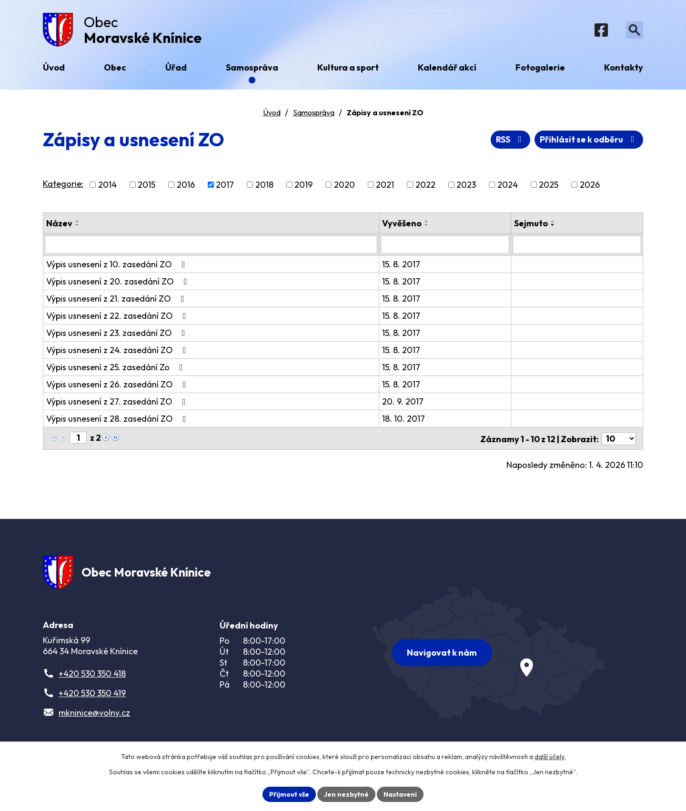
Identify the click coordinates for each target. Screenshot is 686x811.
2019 (303, 186)
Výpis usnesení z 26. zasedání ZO (118, 385)
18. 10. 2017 (404, 419)
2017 (225, 186)
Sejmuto (531, 224)
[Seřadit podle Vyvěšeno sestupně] (427, 226)
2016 (186, 186)
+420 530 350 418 (92, 674)
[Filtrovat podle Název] (211, 246)
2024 (507, 186)
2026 (590, 186)
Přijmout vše (289, 794)
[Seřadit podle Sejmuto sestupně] (553, 226)
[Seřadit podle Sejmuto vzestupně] (553, 222)
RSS (510, 140)
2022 (425, 186)
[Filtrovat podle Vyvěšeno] (445, 246)
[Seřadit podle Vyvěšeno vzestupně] (427, 222)
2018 (264, 186)
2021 (385, 186)
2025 (548, 186)
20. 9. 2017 (403, 402)
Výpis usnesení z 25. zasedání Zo (116, 368)
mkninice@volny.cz (94, 714)
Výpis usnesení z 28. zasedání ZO (118, 419)
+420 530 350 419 (92, 694)
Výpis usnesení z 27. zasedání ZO (118, 402)
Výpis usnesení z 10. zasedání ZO (117, 265)
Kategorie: (63, 185)
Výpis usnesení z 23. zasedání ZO (117, 333)
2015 (146, 186)
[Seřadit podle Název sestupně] (77, 226)
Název (59, 224)
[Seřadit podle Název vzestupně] (77, 222)
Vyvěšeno (402, 224)
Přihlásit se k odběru (589, 140)
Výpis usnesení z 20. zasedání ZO (118, 282)
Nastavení (400, 794)
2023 (466, 186)
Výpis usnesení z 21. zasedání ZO (117, 299)
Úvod (272, 114)
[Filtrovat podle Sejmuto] (577, 246)
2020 (344, 186)
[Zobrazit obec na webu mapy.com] (488, 653)
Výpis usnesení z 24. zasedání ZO (118, 350)
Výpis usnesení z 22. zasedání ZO (118, 316)
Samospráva (313, 114)
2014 (107, 186)
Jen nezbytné (346, 794)
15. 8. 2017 (402, 265)
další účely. (550, 756)
